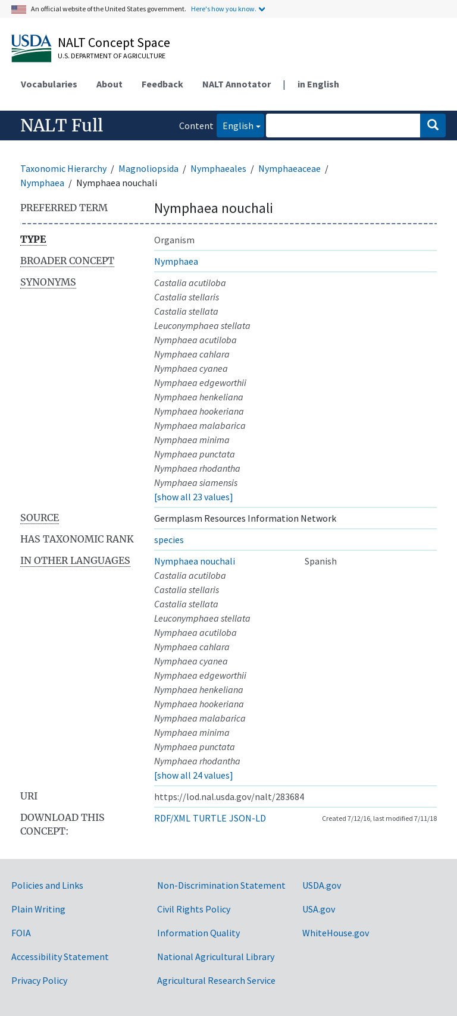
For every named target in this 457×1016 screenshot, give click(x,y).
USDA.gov (321, 885)
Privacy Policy (39, 980)
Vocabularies (49, 84)
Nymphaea (42, 183)
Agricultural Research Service (216, 980)
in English (318, 84)
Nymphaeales (218, 168)
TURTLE (210, 818)
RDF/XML (172, 818)
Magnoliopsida (148, 168)
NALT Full (61, 125)
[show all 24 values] (193, 775)
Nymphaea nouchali (194, 561)
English (235, 124)
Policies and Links (47, 885)
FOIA (21, 933)
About (109, 84)
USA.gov (318, 909)
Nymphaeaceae (289, 168)
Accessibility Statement (60, 956)
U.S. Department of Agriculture (111, 55)
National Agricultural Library (215, 956)
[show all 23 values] (193, 497)
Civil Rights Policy (193, 909)
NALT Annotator (236, 84)
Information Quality (198, 933)
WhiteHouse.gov (335, 933)
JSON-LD (247, 818)
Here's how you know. (223, 8)
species (169, 539)
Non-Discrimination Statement (221, 885)
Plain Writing (38, 909)
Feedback (162, 84)
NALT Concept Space (114, 42)
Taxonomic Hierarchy (63, 168)
